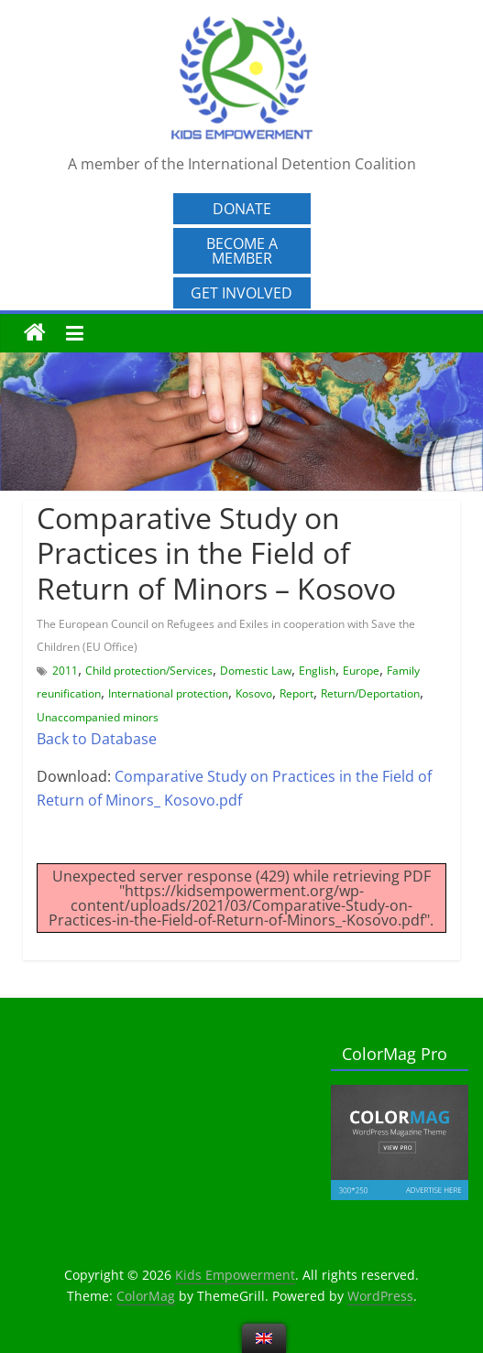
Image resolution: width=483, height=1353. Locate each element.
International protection (168, 693)
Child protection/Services (149, 670)
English (317, 670)
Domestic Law (255, 670)
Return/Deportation (370, 693)
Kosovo (254, 693)
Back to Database (97, 739)
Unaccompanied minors (98, 717)
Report (296, 693)
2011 (65, 670)
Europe (361, 670)
